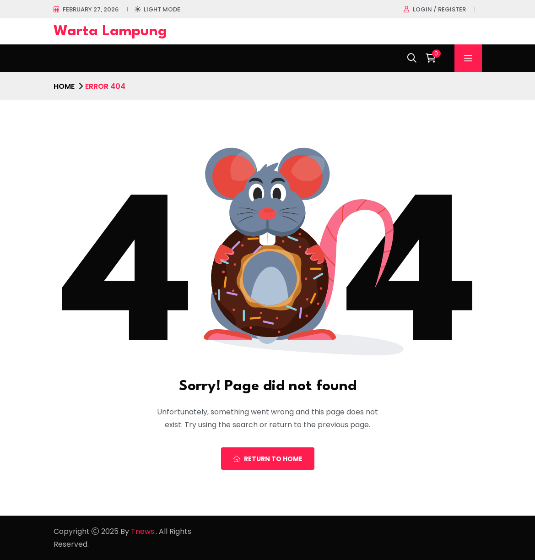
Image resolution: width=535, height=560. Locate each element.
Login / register (439, 9)
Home (64, 86)
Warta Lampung (110, 31)
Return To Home (268, 458)
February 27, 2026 (91, 9)
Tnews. (143, 531)
